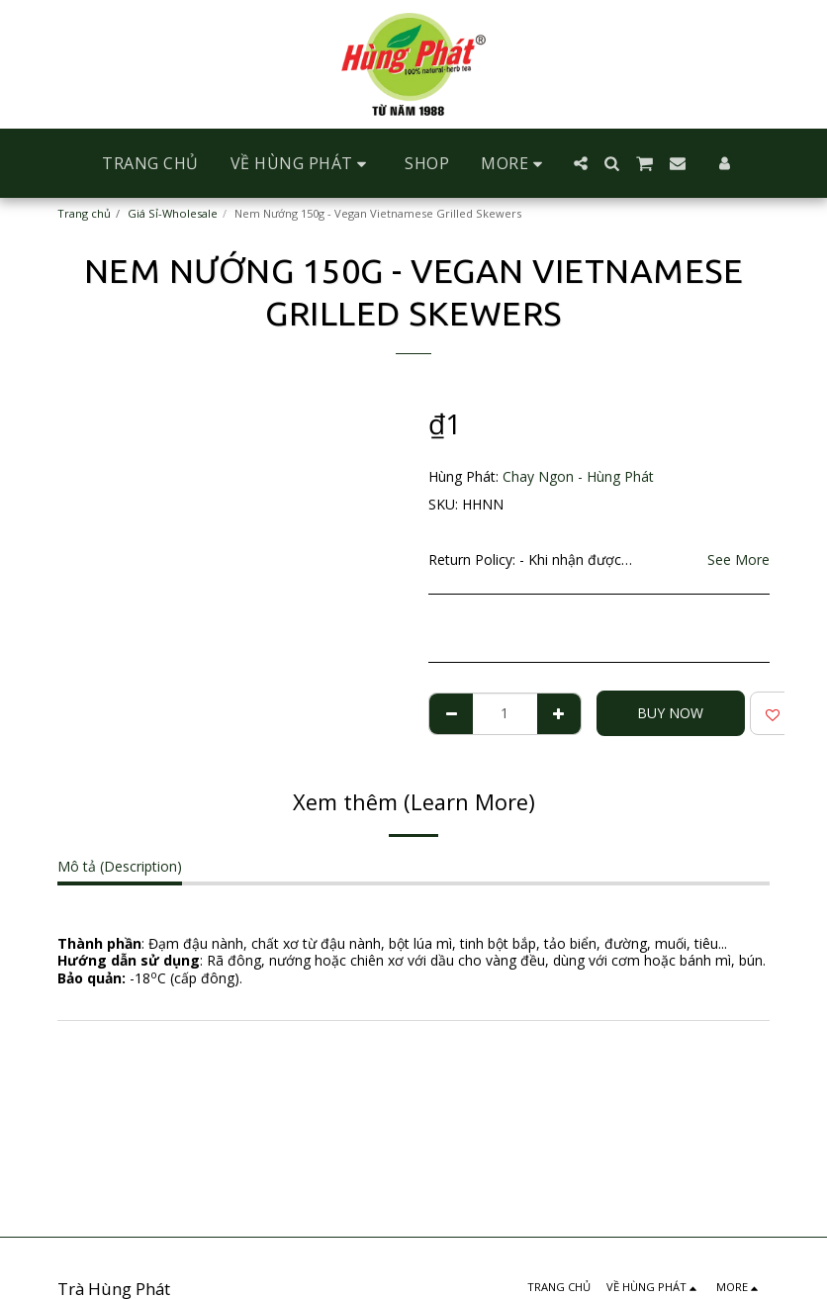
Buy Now (670, 712)
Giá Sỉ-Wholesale (173, 213)
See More (738, 559)
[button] (302, 163)
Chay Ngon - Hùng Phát (578, 476)
